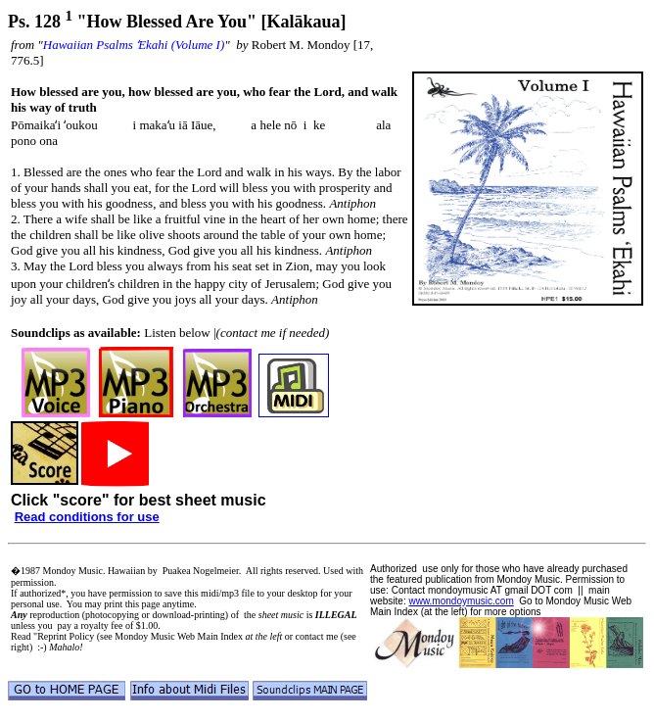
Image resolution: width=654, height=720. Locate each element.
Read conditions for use (87, 516)
